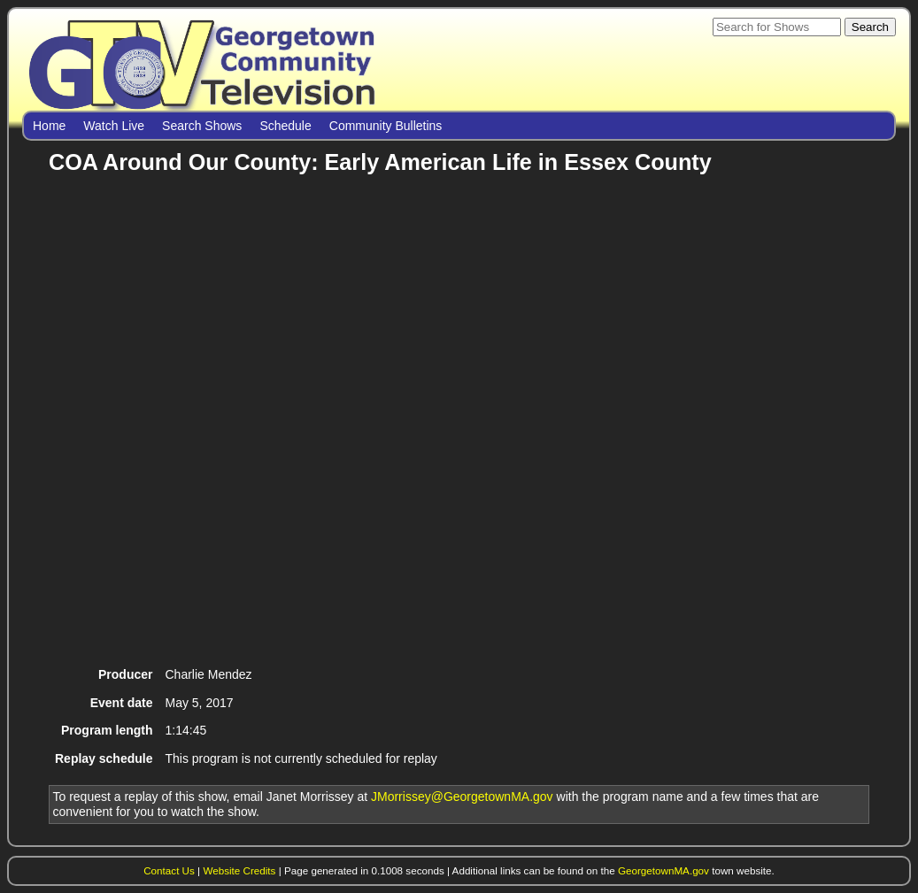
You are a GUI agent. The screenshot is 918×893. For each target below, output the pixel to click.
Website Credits (239, 870)
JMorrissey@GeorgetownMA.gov (462, 796)
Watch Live (113, 126)
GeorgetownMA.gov (663, 870)
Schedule (285, 126)
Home (49, 126)
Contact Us (169, 870)
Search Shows (202, 126)
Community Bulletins (386, 126)
